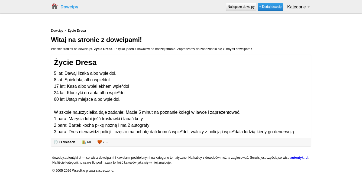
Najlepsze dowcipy (241, 7)
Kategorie (298, 7)
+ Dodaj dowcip (270, 7)
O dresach (67, 142)
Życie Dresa (75, 62)
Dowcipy (69, 7)
